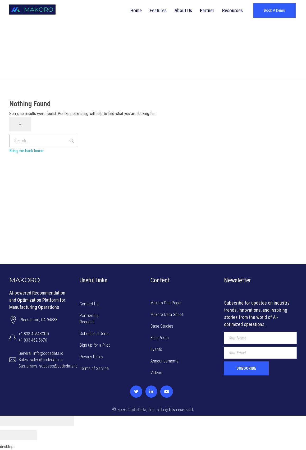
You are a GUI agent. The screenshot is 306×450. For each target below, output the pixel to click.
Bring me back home (26, 150)
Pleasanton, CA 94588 (38, 319)
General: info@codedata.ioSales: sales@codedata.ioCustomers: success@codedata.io (48, 360)
